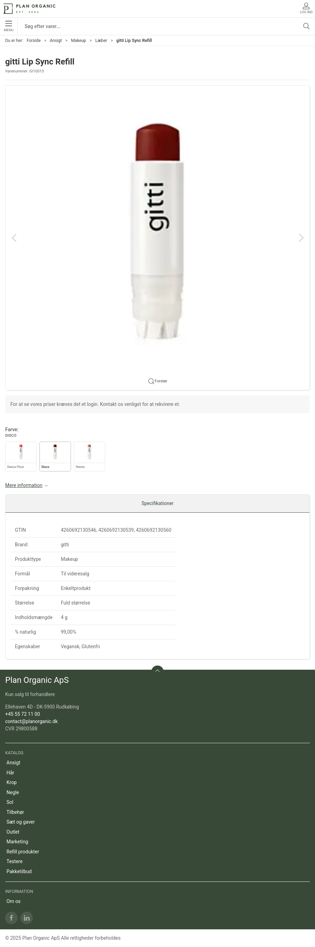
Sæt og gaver (21, 822)
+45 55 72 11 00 (22, 714)
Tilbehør (15, 812)
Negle (13, 792)
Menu (8, 26)
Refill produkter (23, 851)
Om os (14, 901)
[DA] (29, 8)
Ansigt (56, 40)
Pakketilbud (19, 871)
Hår (10, 772)
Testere (14, 861)
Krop (12, 782)
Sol (10, 802)
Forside (34, 40)
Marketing (17, 841)
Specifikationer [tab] (158, 503)
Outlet (13, 832)
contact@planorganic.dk (31, 721)
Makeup (78, 40)
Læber (101, 40)
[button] (157, 237)
